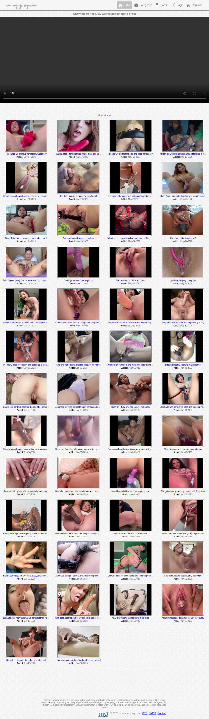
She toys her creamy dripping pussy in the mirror (78, 365)
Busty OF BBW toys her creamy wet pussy (130, 407)
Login (177, 5)
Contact (162, 713)
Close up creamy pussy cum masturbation (183, 449)
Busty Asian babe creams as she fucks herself (26, 238)
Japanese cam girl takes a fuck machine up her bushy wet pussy (84, 576)
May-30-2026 (82, 326)
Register (194, 5)
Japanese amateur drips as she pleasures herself (78, 660)
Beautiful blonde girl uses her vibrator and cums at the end (81, 491)
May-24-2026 (82, 241)
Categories (143, 5)
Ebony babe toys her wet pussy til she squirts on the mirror (29, 533)
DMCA (152, 713)
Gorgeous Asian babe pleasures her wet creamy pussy (132, 323)
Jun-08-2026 (134, 537)
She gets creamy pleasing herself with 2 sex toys (183, 491)
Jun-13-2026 (82, 621)
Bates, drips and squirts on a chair (78, 238)
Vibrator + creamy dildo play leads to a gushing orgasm (132, 238)
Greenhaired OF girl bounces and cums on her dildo (26, 323)
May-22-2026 (186, 199)
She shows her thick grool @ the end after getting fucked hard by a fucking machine (41, 407)
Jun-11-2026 (134, 579)
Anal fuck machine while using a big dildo (130, 618)
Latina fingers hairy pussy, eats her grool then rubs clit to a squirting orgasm (37, 618)
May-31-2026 (30, 368)
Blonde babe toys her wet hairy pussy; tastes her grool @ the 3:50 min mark (37, 576)
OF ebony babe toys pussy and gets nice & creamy (26, 365)
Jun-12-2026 (29, 621)
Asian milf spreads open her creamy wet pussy (183, 618)
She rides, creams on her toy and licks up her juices (78, 618)
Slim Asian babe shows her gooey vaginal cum (183, 533)
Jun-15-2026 (134, 621)
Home (124, 5)
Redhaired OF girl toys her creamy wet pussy (26, 154)
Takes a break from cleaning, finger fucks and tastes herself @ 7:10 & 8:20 (89, 154)
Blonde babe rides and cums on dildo (131, 533)
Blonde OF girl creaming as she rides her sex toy (131, 154)
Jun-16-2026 (29, 663)
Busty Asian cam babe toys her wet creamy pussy (182, 196)
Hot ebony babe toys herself (183, 238)
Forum (161, 5)
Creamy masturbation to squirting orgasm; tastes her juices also (136, 196)
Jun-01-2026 (82, 368)
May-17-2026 (30, 157)
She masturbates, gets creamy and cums (182, 576)
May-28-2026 (30, 326)
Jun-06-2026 (29, 494)
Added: (20, 157)
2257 (144, 713)
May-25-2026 (30, 283)
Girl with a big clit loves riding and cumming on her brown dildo (136, 576)
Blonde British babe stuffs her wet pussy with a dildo (78, 533)
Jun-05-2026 (82, 452)
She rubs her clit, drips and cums (131, 280)
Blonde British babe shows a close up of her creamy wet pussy (31, 196)
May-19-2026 (134, 157)
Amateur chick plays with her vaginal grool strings (26, 491)
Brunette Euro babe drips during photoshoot (26, 660)
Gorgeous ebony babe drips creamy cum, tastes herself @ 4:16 (136, 449)
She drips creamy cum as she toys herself (78, 196)
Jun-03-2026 (186, 368)
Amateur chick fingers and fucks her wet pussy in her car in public (137, 365)
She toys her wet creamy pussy (78, 280)
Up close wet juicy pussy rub (183, 280)
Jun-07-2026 (29, 537)
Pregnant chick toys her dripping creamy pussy (183, 323)
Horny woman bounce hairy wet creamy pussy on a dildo (28, 449)
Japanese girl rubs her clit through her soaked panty (78, 407)
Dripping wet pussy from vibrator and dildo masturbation (28, 280)
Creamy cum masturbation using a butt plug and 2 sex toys (82, 323)
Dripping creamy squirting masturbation (183, 365)
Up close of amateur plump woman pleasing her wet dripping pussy (85, 449)
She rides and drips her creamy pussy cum (130, 491)
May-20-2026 (82, 199)
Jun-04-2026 (82, 410)
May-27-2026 (82, 283)
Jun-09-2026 (29, 579)
